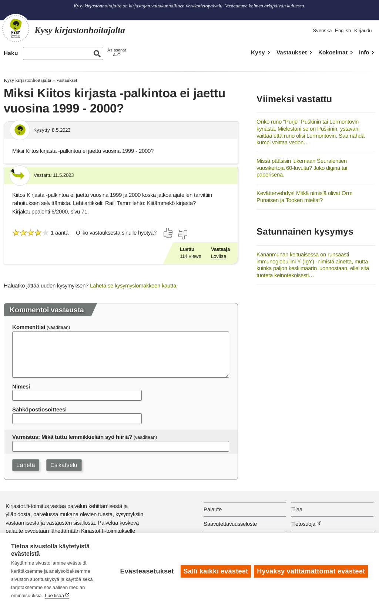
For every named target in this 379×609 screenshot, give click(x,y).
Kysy (258, 52)
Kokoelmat (333, 52)
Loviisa (218, 256)
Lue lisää (54, 595)
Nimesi (21, 386)
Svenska (322, 30)
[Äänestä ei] (182, 234)
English (343, 30)
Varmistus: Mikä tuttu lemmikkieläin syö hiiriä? (72, 437)
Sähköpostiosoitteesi (39, 409)
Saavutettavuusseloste (230, 524)
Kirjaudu (363, 30)
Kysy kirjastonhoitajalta (27, 80)
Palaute (213, 509)
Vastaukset (291, 52)
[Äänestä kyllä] (168, 233)
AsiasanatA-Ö (116, 52)
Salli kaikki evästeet (215, 571)
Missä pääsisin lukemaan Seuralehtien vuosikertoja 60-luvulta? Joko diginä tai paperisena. (301, 168)
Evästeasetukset (146, 571)
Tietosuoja (303, 524)
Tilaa (296, 509)
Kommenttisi (28, 327)
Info (364, 52)
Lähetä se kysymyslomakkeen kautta (133, 285)
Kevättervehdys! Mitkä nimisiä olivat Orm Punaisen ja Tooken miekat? (304, 196)
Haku (11, 53)
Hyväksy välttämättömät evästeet (311, 571)
